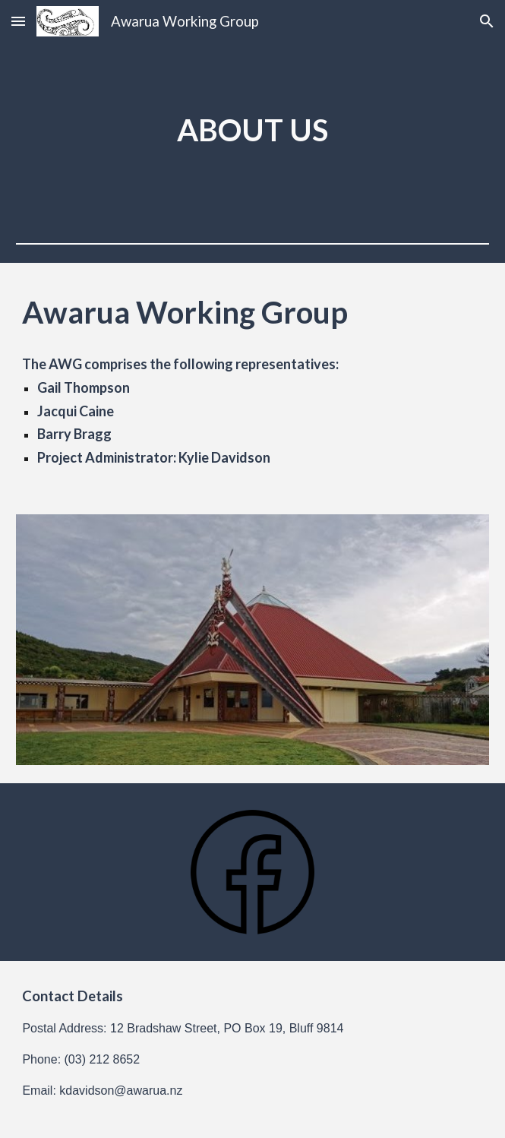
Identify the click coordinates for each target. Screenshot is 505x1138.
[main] (252, 130)
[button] (18, 21)
